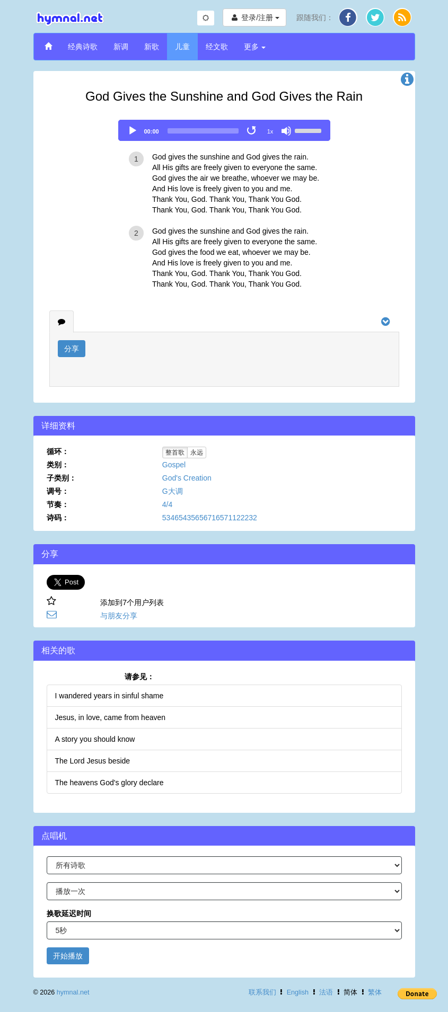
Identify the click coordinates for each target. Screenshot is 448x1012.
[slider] (203, 131)
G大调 (172, 491)
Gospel (174, 464)
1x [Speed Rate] (270, 131)
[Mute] (286, 131)
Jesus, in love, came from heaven (110, 717)
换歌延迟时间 (69, 913)
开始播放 (68, 956)
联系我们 (262, 992)
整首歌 (175, 452)
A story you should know (95, 739)
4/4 (167, 504)
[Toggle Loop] (252, 131)
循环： (58, 451)
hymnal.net (73, 992)
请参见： (139, 676)
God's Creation (187, 478)
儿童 (182, 46)
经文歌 (217, 46)
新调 (120, 46)
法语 (326, 992)
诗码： (58, 517)
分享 (71, 348)
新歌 (151, 46)
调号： (58, 491)
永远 (196, 452)
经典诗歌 (83, 46)
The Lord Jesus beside (92, 761)
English (298, 992)
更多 (255, 46)
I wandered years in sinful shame (109, 695)
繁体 (375, 992)
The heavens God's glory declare (109, 782)
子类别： (61, 478)
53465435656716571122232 (209, 517)
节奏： (58, 504)
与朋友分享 (118, 615)
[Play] (132, 131)
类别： (58, 464)
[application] (224, 130)
